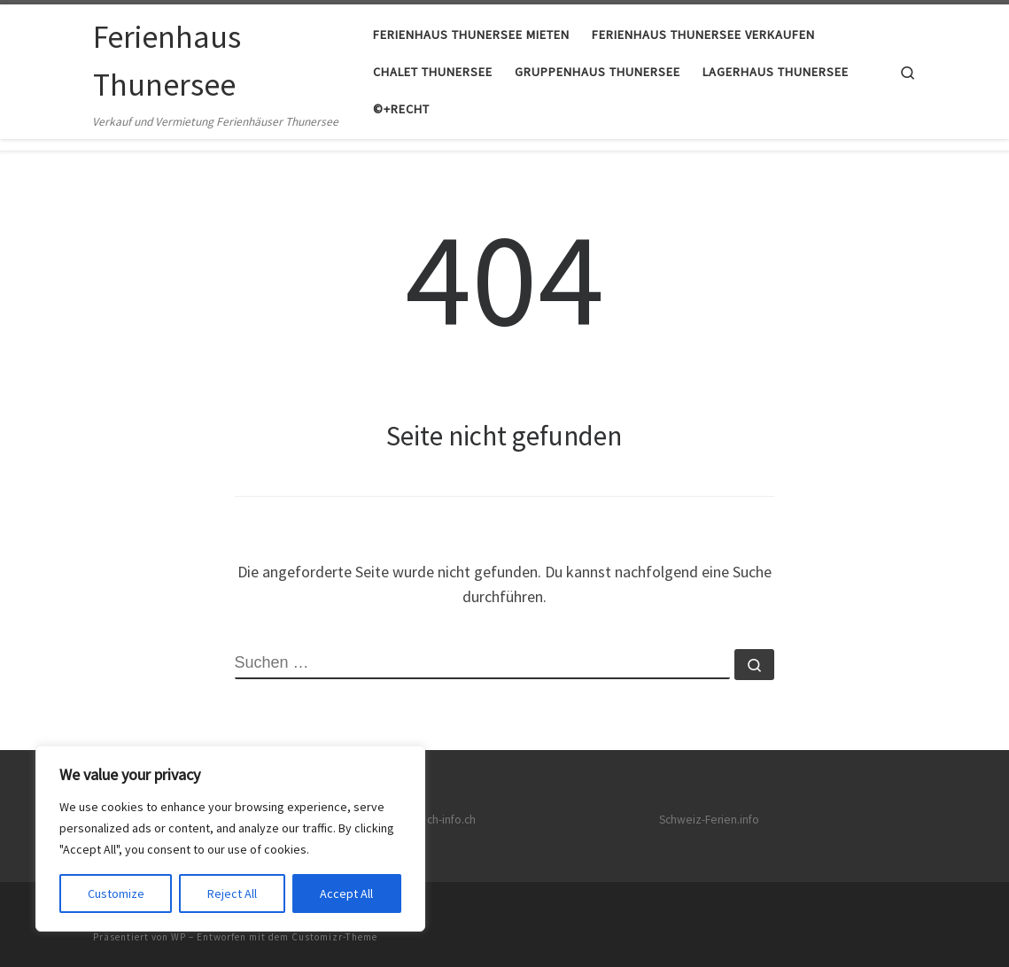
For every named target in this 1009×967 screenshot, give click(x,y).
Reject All (232, 893)
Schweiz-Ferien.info (709, 819)
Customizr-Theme (334, 937)
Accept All (346, 893)
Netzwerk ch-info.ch (426, 819)
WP (178, 937)
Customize (116, 893)
